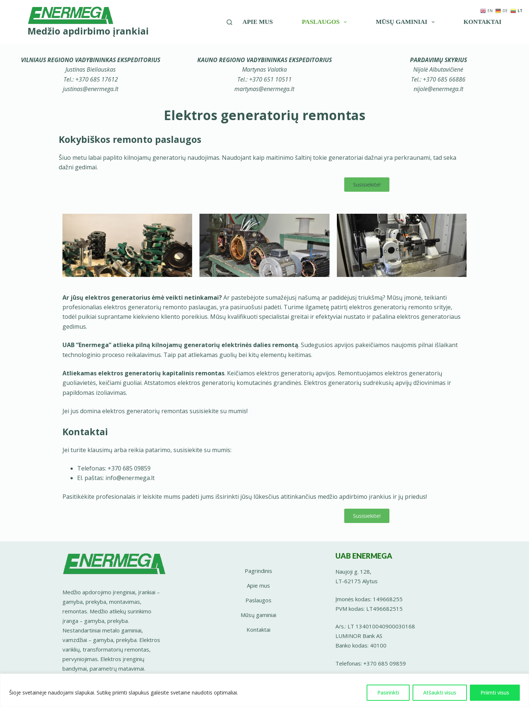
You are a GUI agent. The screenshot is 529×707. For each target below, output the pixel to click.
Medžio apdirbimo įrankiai (88, 31)
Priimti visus (495, 692)
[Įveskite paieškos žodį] (229, 22)
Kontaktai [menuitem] (482, 21)
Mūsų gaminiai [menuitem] (406, 22)
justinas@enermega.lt (90, 89)
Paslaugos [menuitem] (326, 22)
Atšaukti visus (439, 692)
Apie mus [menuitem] (257, 21)
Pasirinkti (388, 692)
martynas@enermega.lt (264, 89)
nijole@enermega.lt (438, 89)
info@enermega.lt (130, 478)
